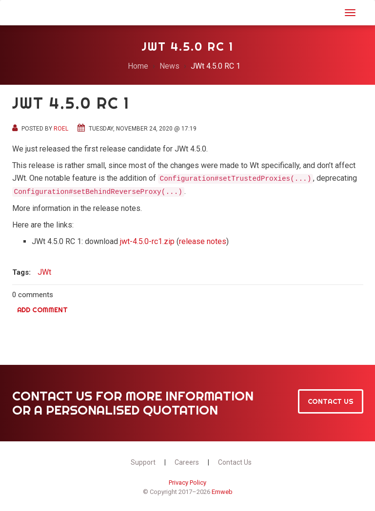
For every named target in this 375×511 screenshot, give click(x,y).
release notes (202, 241)
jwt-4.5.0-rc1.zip (147, 241)
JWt (24, 11)
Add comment (42, 309)
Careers (187, 462)
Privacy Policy (187, 482)
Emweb (222, 491)
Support (143, 462)
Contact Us (331, 401)
